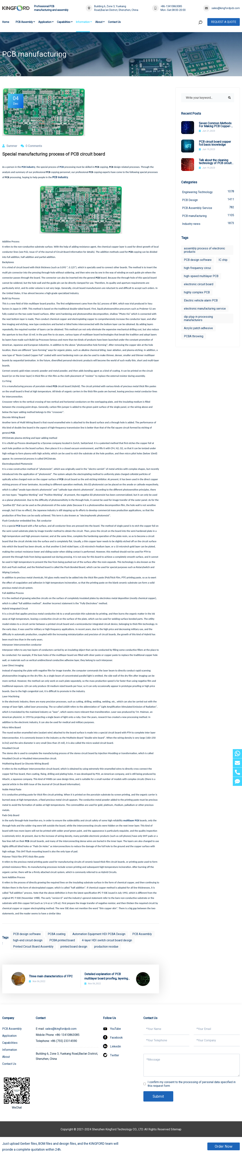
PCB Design (208, 200)
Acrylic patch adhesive (198, 328)
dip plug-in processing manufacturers (198, 318)
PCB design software (27, 934)
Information (83, 21)
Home (5, 21)
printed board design (73, 946)
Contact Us (114, 21)
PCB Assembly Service (208, 207)
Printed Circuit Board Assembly (33, 946)
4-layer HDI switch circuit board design (107, 940)
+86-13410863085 (171, 6)
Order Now (223, 1146)
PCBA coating (56, 934)
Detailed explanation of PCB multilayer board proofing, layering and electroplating (106, 976)
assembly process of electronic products (204, 250)
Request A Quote (223, 22)
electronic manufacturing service (205, 308)
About (98, 21)
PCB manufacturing (208, 215)
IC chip (223, 260)
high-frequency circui (197, 268)
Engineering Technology (208, 192)
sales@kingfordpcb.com (226, 8)
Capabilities (63, 21)
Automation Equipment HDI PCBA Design (98, 934)
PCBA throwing (193, 336)
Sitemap (176, 1129)
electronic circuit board (198, 284)
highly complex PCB (197, 292)
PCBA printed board (62, 940)
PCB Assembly (24, 21)
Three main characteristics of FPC (51, 976)
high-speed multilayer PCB (201, 276)
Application (44, 21)
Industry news (208, 223)
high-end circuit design (27, 940)
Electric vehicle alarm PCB (201, 300)
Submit (158, 1096)
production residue (106, 946)
